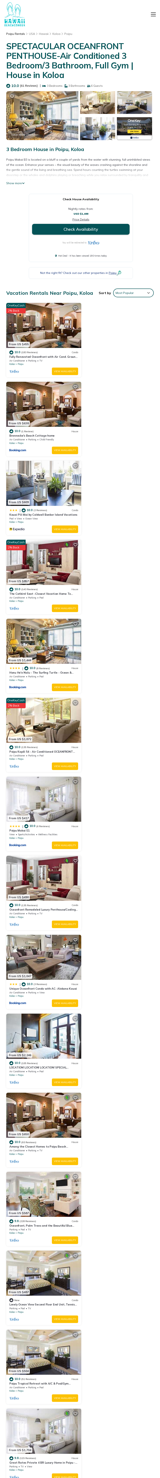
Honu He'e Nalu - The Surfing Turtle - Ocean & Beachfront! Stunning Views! (117, 1397)
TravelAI (95, 1459)
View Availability (62, 369)
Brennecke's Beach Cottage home (107, 355)
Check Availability (81, 229)
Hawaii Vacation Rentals (23, 1367)
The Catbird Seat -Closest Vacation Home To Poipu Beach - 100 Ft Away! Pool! (117, 1385)
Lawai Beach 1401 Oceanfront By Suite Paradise (117, 1125)
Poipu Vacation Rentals (22, 1355)
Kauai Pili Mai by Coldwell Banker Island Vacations (113, 1374)
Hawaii (44, 34)
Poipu (68, 34)
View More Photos (23, 134)
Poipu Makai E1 (19, 586)
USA (32, 34)
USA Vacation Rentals (21, 1379)
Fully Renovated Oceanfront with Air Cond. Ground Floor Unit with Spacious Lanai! (115, 1355)
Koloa (56, 34)
